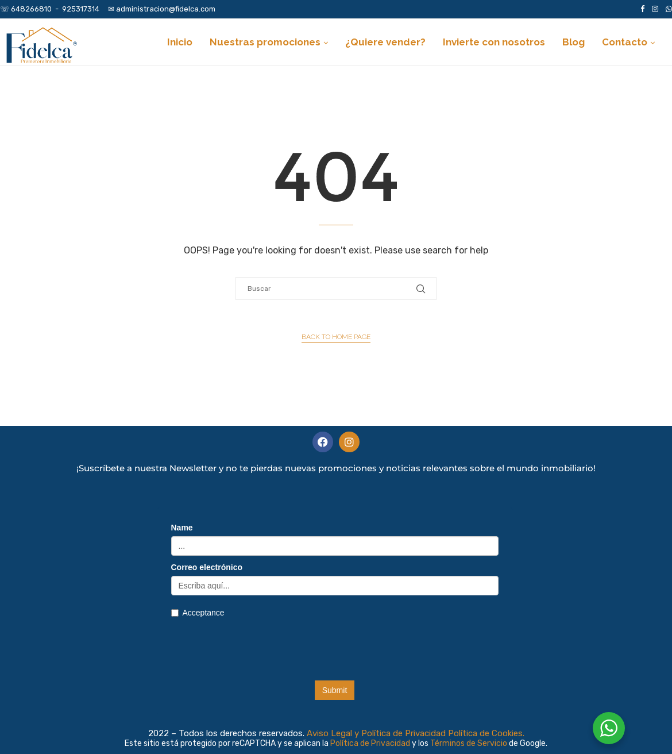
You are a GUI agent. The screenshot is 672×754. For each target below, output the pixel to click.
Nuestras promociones (265, 42)
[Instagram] (655, 9)
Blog (573, 42)
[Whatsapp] (669, 9)
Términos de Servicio (469, 743)
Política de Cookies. (486, 733)
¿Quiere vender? (385, 42)
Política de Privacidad (371, 743)
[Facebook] (642, 9)
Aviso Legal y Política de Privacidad (376, 733)
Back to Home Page (336, 337)
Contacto (624, 42)
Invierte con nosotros (494, 42)
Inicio (179, 42)
